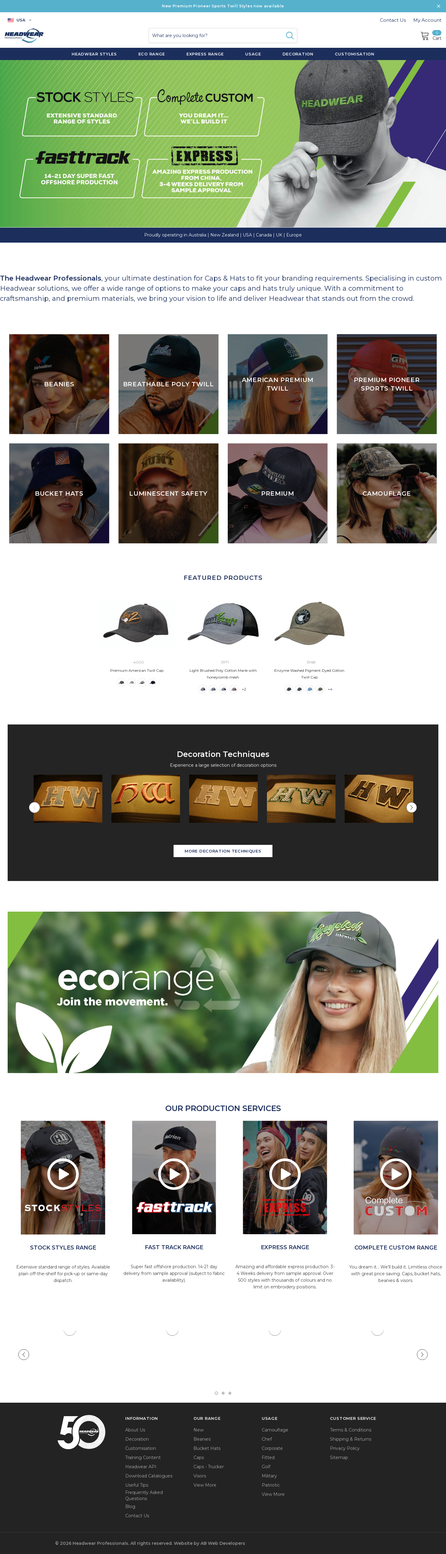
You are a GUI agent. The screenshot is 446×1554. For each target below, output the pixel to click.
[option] (63, 1177)
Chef (267, 1439)
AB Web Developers (223, 1543)
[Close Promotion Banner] (438, 6)
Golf (266, 1466)
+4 (330, 689)
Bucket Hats (206, 1448)
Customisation (140, 1448)
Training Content (143, 1457)
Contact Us (393, 20)
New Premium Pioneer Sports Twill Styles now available (223, 6)
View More (204, 1485)
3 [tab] (229, 1393)
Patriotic (271, 1485)
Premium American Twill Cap (136, 670)
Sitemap (339, 1457)
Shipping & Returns (350, 1439)
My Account (427, 20)
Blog (130, 1506)
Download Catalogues (148, 1476)
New (198, 1430)
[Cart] (430, 35)
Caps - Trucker (208, 1466)
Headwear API (140, 1466)
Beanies (202, 1439)
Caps (198, 1457)
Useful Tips (136, 1485)
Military (269, 1476)
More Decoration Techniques (223, 851)
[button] (223, 992)
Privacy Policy (345, 1448)
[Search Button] (290, 35)
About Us (135, 1430)
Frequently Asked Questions (144, 1495)
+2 (244, 689)
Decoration (137, 1439)
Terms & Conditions (350, 1430)
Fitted (268, 1457)
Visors (199, 1476)
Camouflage (275, 1430)
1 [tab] (216, 1393)
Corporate (272, 1448)
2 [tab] (223, 1393)
